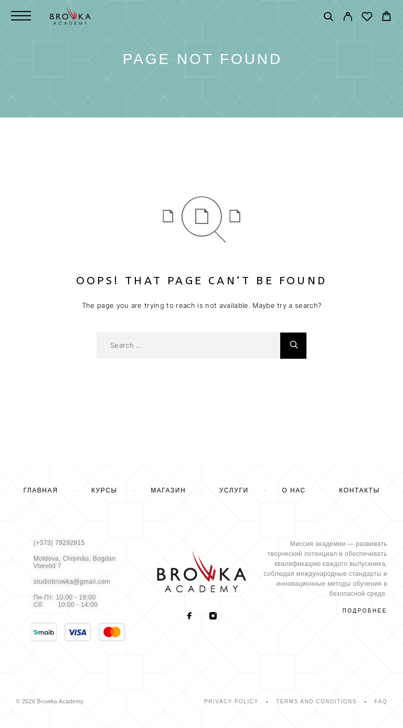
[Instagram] (213, 616)
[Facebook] (190, 616)
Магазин (168, 490)
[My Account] (347, 18)
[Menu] (21, 15)
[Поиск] (328, 18)
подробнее (365, 611)
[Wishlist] (367, 18)
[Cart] (386, 18)
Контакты (359, 490)
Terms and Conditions (316, 701)
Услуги (234, 490)
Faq (380, 701)
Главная (40, 490)
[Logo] (70, 15)
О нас (294, 490)
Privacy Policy (231, 701)
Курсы (104, 490)
